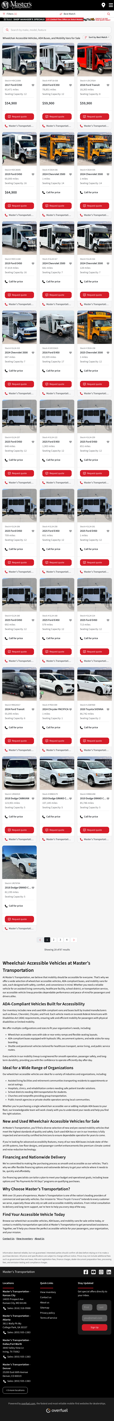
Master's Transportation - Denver (94, 126)
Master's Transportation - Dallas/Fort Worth (19, 215)
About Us (39, 1238)
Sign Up (94, 1327)
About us (44, 1302)
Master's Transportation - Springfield (94, 393)
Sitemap (44, 1307)
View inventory (48, 1292)
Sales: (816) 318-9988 (16, 1308)
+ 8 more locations (15, 1390)
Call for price (51, 194)
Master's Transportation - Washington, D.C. (57, 126)
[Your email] (94, 1318)
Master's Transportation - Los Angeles (19, 126)
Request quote (17, 116)
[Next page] (73, 939)
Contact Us (8, 1238)
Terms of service (48, 1318)
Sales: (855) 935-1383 (16, 1332)
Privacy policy (47, 1313)
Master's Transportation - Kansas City (57, 215)
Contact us (45, 1297)
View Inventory (24, 1238)
